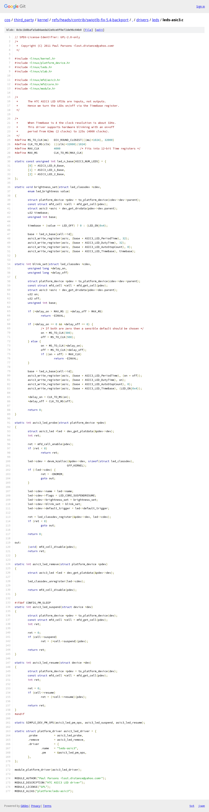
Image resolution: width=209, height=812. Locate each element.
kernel (42, 19)
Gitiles (25, 806)
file (88, 30)
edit (99, 30)
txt (191, 806)
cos (7, 19)
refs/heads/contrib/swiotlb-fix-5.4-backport (90, 19)
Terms (47, 806)
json (201, 806)
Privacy (35, 806)
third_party (24, 19)
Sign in (200, 6)
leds (155, 19)
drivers (142, 19)
